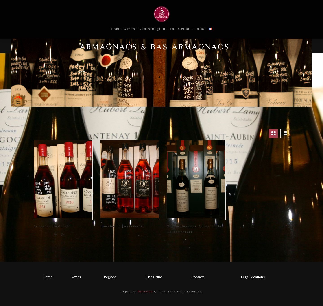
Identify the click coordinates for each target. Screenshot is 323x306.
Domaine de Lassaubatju (121, 226)
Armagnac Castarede (52, 226)
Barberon (145, 291)
